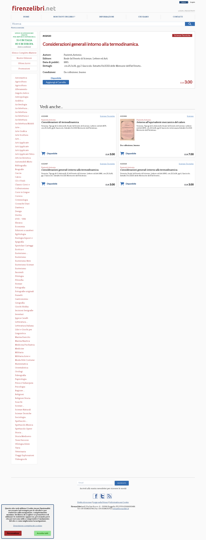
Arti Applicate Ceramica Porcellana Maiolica (24, 143)
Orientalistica (21, 368)
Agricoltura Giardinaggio (21, 85)
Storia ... (19, 432)
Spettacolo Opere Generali (23, 429)
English (192, 2)
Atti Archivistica (23, 158)
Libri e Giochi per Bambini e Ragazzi (23, 329)
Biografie (19, 169)
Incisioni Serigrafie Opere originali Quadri (24, 310)
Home (26, 17)
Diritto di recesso (84, 502)
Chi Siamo (143, 17)
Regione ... (20, 390)
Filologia (19, 276)
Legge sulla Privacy (100, 502)
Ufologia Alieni (22, 444)
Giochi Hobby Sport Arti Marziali (24, 307)
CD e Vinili (20, 181)
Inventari (19, 314)
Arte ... (18, 127)
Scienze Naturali (23, 409)
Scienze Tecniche (23, 413)
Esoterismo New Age (23, 261)
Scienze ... (19, 406)
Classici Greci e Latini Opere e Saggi (24, 184)
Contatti (178, 17)
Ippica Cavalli (21, 318)
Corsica (18, 196)
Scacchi (18, 402)
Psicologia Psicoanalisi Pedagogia (20, 387)
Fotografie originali (24, 291)
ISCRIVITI (121, 483)
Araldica (19, 101)
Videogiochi (21, 459)
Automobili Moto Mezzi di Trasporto (24, 162)
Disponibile (56, 78)
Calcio (18, 177)
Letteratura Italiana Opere (24, 326)
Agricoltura (20, 81)
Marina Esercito (22, 337)
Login (180, 11)
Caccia (18, 173)
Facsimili (19, 272)
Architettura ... (22, 108)
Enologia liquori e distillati (24, 238)
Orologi (19, 371)
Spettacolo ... (21, 421)
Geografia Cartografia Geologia (20, 303)
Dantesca (19, 207)
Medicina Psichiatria (25, 345)
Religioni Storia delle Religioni (22, 398)
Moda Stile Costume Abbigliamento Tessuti (25, 360)
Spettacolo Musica (24, 425)
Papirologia (20, 379)
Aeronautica (21, 78)
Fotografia (20, 287)
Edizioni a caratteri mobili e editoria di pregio (24, 230)
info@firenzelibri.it (121, 509)
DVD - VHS (20, 219)
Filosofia (19, 280)
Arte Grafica (21, 131)
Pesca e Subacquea (24, 383)
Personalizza (13, 533)
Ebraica (18, 223)
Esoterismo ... (21, 253)
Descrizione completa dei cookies (27, 526)
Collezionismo (22, 188)
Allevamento (21, 89)
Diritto (18, 215)
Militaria (19, 352)
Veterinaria (20, 451)
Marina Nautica (22, 341)
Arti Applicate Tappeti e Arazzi (23, 150)
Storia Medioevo (23, 436)
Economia (20, 226)
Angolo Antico (22, 93)
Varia (17, 448)
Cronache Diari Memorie (22, 204)
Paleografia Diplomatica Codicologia (21, 375)
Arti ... (18, 139)
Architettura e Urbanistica (22, 116)
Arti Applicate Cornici (22, 146)
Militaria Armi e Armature (22, 356)
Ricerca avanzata (17, 28)
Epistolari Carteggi (24, 245)
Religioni (19, 394)
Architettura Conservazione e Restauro (23, 112)
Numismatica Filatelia (21, 364)
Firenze (18, 284)
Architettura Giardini (21, 120)
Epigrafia (19, 242)
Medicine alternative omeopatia (20, 348)
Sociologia (20, 417)
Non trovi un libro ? (64, 17)
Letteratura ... (21, 322)
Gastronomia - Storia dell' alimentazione (22, 299)
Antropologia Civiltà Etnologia (23, 97)
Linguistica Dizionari (20, 333)
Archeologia (21, 104)
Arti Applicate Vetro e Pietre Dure (24, 154)
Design (18, 211)
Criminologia (21, 200)
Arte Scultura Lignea (21, 135)
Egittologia (20, 234)
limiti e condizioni (24, 47)
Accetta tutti (42, 533)
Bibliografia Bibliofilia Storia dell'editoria (23, 165)
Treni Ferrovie (22, 440)
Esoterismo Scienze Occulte (24, 265)
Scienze (190, 116)
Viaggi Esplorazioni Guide (24, 455)
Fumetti (19, 295)
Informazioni (106, 17)
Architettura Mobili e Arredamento (24, 123)
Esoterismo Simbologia (20, 268)
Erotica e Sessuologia (21, 249)
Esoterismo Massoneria (20, 257)
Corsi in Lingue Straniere (22, 192)
